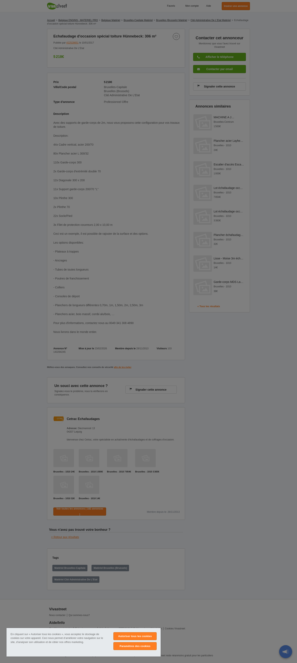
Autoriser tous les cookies (135, 636)
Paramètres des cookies (135, 646)
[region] (83, 642)
